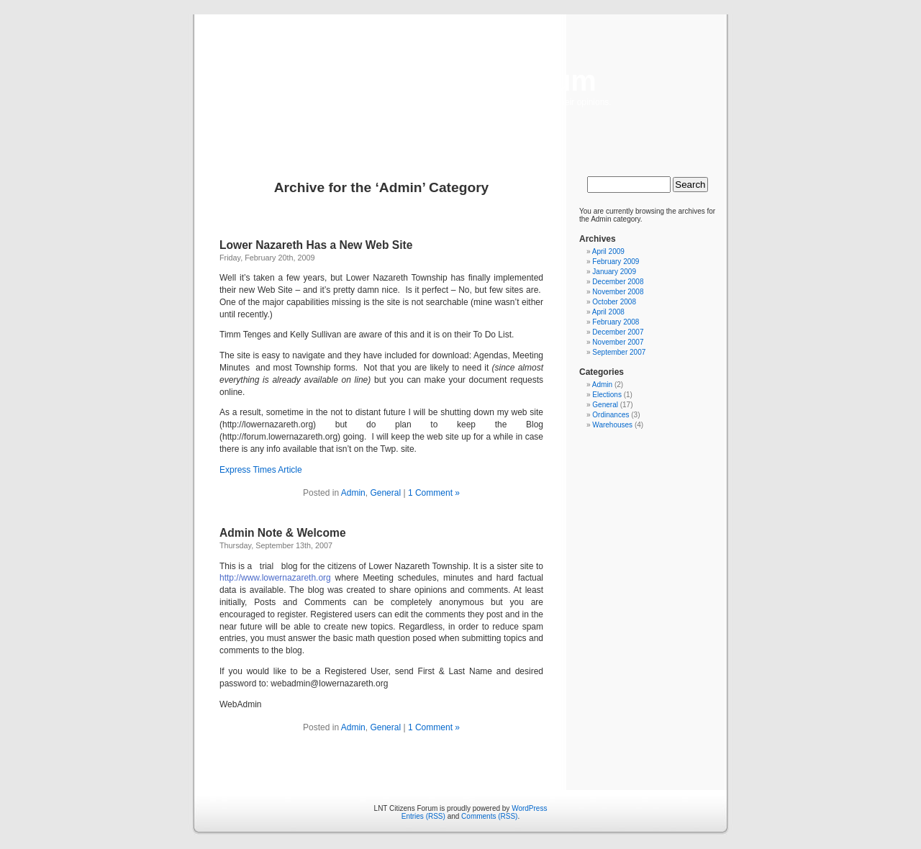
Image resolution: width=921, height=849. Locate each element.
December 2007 (617, 332)
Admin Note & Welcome (282, 533)
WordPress (529, 808)
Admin (353, 493)
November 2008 (617, 292)
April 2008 (608, 312)
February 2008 (615, 322)
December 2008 (617, 282)
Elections (607, 395)
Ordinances (610, 415)
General (385, 493)
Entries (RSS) (423, 816)
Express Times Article (260, 470)
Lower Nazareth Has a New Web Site (315, 245)
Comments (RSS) (489, 816)
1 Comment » (434, 493)
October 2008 (614, 302)
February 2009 (615, 261)
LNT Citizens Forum (460, 80)
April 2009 (608, 251)
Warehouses (612, 425)
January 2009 (614, 272)
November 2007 (617, 342)
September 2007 (618, 352)
